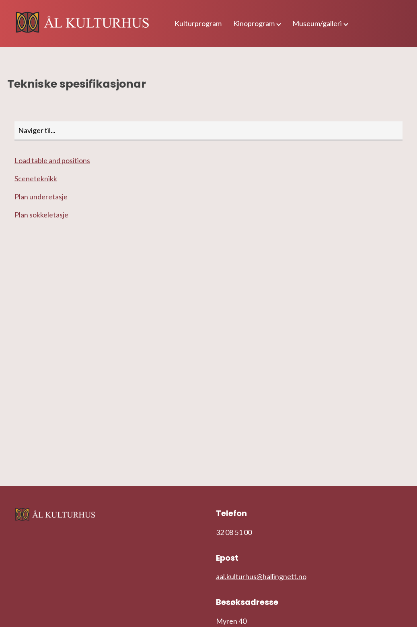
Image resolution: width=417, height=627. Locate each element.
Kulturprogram (198, 23)
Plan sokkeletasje (41, 214)
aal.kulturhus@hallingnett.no (261, 576)
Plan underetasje (41, 196)
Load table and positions (52, 160)
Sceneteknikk (35, 178)
